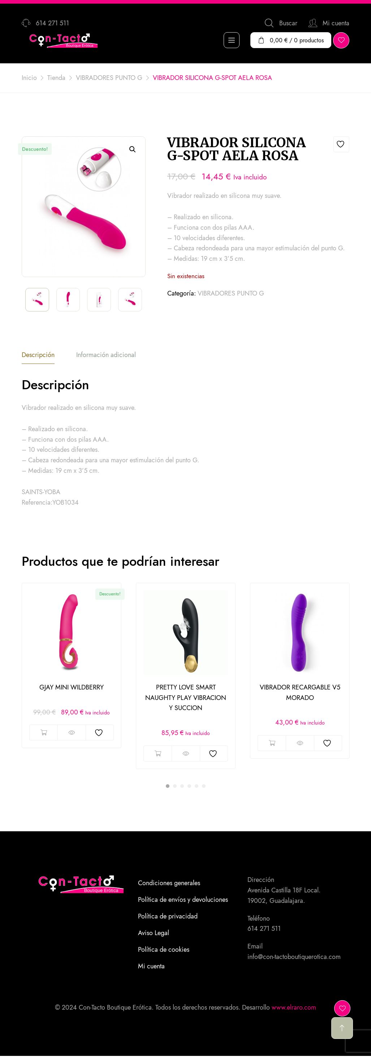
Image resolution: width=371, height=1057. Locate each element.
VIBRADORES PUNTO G (231, 293)
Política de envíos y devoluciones (183, 900)
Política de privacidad (168, 916)
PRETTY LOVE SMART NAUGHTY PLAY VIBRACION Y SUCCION (185, 698)
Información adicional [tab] (106, 355)
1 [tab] (167, 786)
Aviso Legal (153, 933)
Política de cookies (163, 950)
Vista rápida (71, 732)
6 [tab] (204, 786)
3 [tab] (182, 786)
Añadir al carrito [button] (43, 732)
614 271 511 (264, 929)
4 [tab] (189, 786)
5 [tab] (196, 786)
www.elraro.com (294, 1007)
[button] (132, 149)
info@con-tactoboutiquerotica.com (294, 957)
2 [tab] (175, 786)
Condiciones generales (169, 883)
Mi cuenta (151, 966)
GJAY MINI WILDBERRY (71, 687)
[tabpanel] (71, 666)
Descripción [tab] (38, 355)
